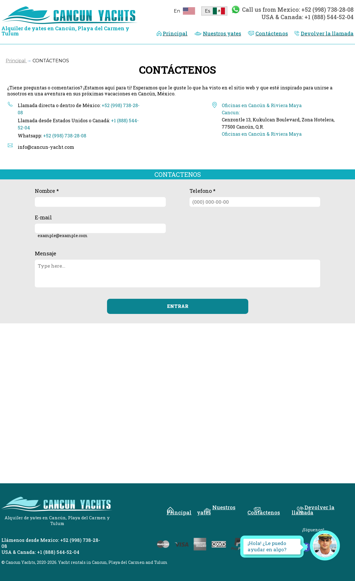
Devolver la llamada (327, 33)
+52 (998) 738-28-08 (64, 136)
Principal (175, 33)
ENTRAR (177, 306)
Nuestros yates (222, 33)
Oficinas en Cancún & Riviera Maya (262, 134)
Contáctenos (271, 33)
